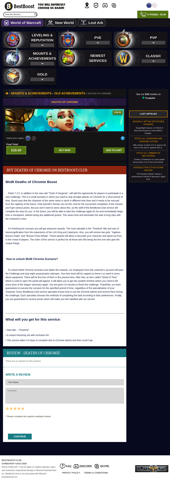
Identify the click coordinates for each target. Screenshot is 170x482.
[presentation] (30, 424)
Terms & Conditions (96, 472)
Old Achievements (69, 93)
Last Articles (148, 114)
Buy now (64, 150)
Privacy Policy (71, 472)
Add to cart (114, 150)
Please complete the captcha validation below (29, 416)
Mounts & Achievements (31, 93)
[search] (35, 14)
